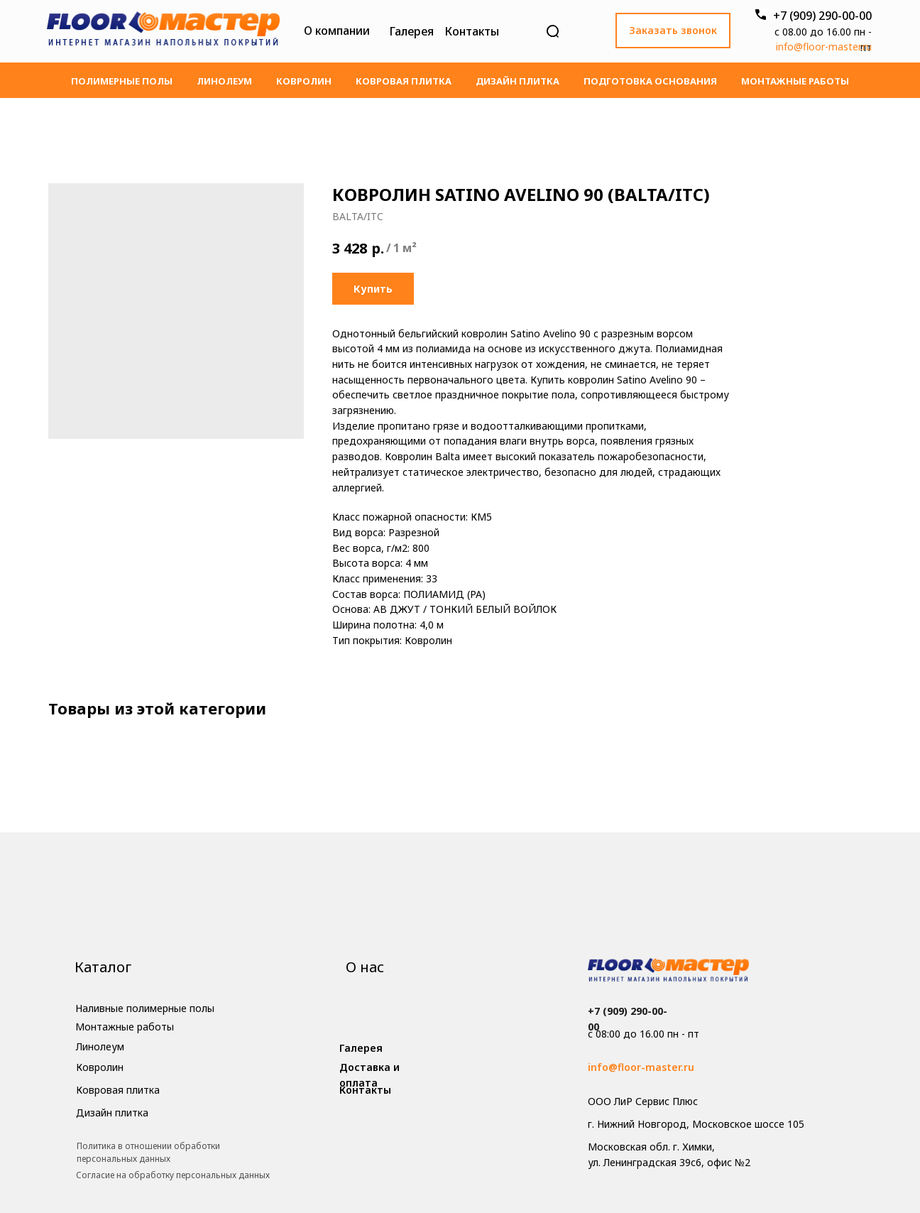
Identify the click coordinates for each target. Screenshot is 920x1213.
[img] (163, 31)
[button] (672, 30)
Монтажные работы (795, 81)
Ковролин (304, 81)
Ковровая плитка (403, 81)
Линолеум (224, 81)
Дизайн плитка (517, 81)
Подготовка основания (650, 81)
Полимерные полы (121, 81)
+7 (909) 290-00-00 (822, 15)
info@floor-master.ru (824, 46)
